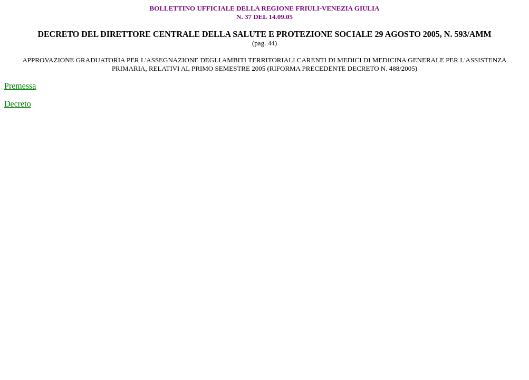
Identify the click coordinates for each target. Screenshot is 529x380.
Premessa (20, 85)
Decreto (17, 103)
